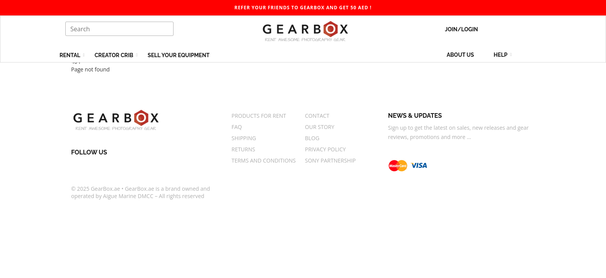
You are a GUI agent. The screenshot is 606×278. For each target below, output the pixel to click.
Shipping (244, 138)
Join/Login (461, 29)
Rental (71, 55)
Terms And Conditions (264, 160)
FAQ (237, 127)
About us (460, 55)
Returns (243, 149)
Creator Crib (114, 55)
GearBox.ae (105, 188)
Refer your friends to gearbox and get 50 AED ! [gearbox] (303, 7)
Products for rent (259, 115)
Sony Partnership (330, 160)
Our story (319, 127)
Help (501, 55)
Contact (317, 115)
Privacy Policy (325, 149)
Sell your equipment (178, 55)
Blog (312, 138)
